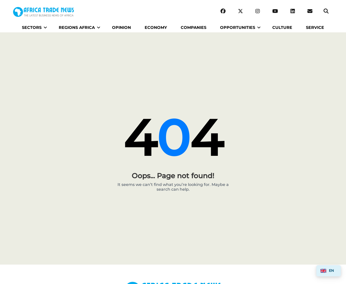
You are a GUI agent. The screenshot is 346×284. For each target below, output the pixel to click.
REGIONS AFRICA (77, 27)
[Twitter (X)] (240, 11)
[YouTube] (275, 11)
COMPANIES (193, 27)
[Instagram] (257, 11)
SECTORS (32, 27)
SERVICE (315, 27)
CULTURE (282, 27)
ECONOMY (156, 27)
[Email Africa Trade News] (310, 11)
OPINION (121, 27)
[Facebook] (223, 11)
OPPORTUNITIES (237, 27)
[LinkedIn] (292, 11)
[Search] (326, 11)
